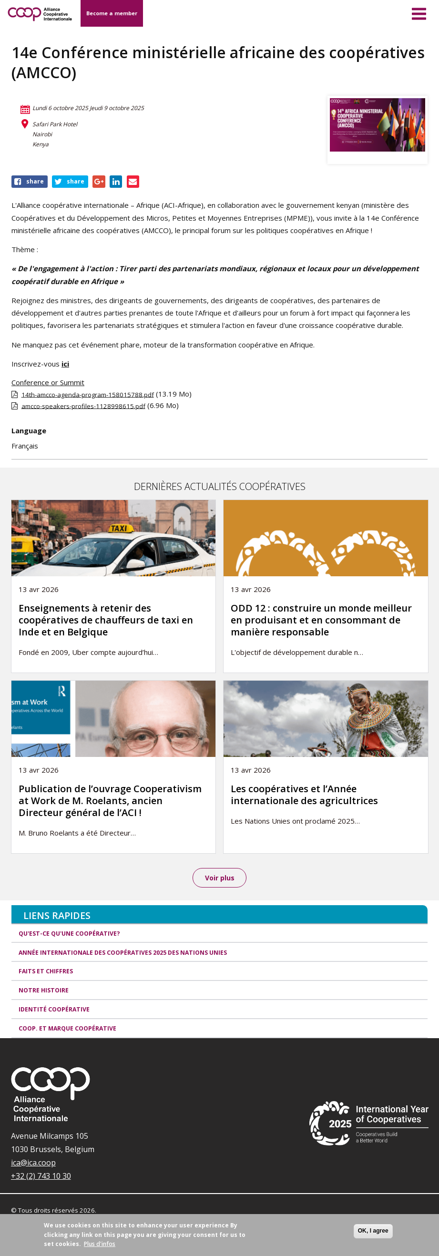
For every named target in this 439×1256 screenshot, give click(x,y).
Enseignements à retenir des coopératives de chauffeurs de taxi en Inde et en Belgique (106, 620)
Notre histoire (44, 991)
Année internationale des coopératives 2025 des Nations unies (123, 953)
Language (28, 430)
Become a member (111, 13)
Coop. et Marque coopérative (67, 1029)
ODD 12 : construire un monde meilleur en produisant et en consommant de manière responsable (321, 620)
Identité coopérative (54, 1010)
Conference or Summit (47, 382)
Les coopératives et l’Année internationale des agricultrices (304, 794)
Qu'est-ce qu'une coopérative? (69, 934)
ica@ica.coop (33, 1163)
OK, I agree (373, 1230)
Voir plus (220, 877)
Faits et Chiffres (46, 972)
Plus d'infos (99, 1244)
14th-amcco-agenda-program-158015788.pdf (87, 394)
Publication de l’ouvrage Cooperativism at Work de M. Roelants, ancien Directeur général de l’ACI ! (110, 800)
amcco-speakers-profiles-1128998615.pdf (83, 405)
